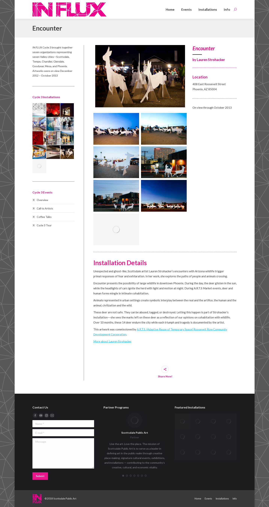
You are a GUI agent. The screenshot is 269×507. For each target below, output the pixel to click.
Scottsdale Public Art (134, 432)
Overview (42, 200)
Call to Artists (45, 208)
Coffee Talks (44, 216)
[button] (123, 476)
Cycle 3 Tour (44, 225)
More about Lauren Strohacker (112, 341)
